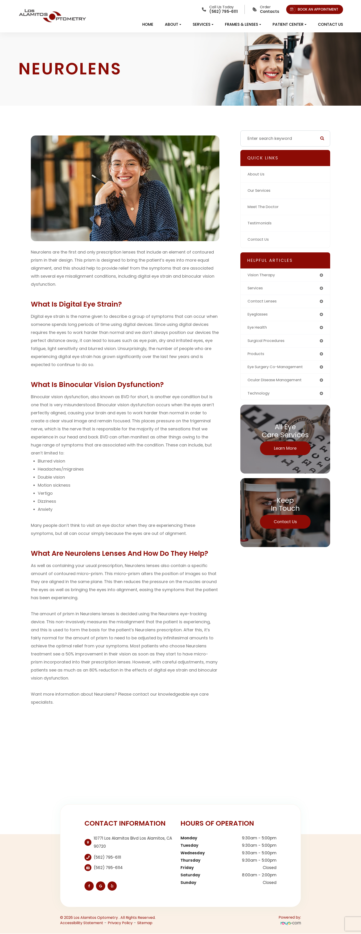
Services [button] (203, 24)
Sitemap (144, 923)
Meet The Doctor (264, 207)
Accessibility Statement (81, 923)
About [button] (173, 24)
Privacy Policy (120, 923)
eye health (258, 329)
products (256, 356)
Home (147, 24)
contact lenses (263, 302)
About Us (256, 174)
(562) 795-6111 (107, 857)
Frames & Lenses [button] (243, 24)
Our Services (260, 190)
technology (259, 397)
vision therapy (262, 275)
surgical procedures (268, 343)
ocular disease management (277, 384)
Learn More (285, 452)
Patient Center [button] (289, 24)
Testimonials (260, 223)
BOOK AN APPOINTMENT (313, 9)
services (256, 289)
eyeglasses (258, 316)
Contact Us (330, 24)
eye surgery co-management (278, 370)
